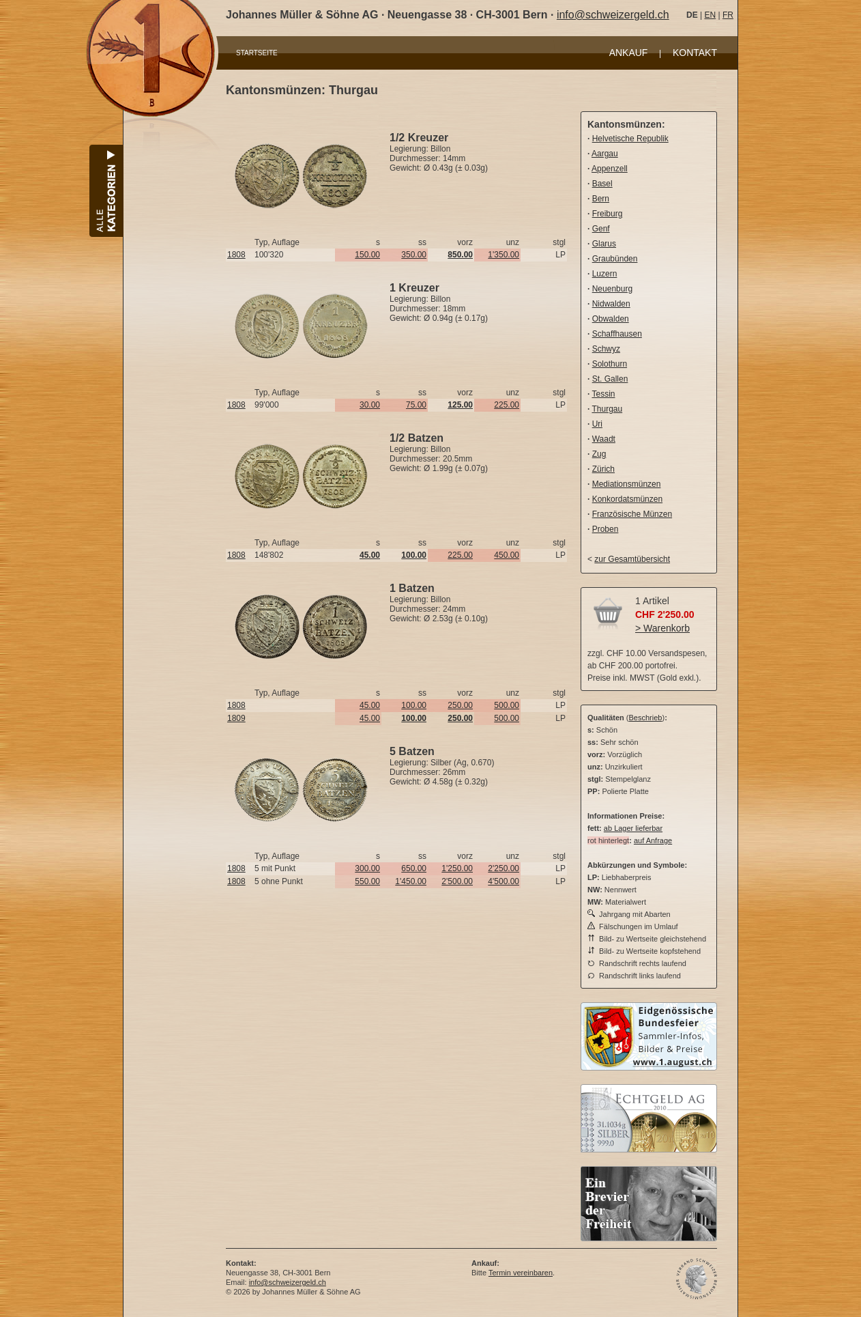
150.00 (367, 254)
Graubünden (615, 259)
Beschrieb (645, 717)
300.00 (367, 868)
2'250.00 (503, 868)
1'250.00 (457, 868)
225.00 (506, 405)
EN (710, 15)
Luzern (604, 274)
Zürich (603, 469)
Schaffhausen (617, 334)
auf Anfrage (653, 840)
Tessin (603, 394)
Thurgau (607, 409)
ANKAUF (628, 52)
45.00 (370, 705)
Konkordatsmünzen (627, 499)
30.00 (370, 405)
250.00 (460, 705)
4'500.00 (503, 881)
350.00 (413, 254)
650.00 (413, 868)
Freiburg (607, 213)
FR (728, 15)
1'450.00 (410, 881)
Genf (601, 228)
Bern (600, 198)
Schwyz (606, 349)
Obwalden (610, 319)
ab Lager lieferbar (633, 828)
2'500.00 (457, 881)
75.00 (416, 405)
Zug (599, 454)
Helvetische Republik (630, 138)
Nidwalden (611, 304)
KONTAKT (695, 52)
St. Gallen (610, 379)
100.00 (413, 705)
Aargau (605, 153)
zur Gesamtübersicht (632, 559)
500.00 (506, 705)
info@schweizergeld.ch (613, 14)
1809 (236, 718)
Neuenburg (612, 289)
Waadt (603, 439)
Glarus (604, 244)
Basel (602, 183)
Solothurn (609, 364)
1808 (236, 254)
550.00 (367, 881)
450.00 (506, 555)
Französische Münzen (632, 514)
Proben (605, 529)
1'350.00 (503, 254)
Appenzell (610, 168)
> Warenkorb (662, 628)
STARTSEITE (257, 53)
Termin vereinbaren (520, 1273)
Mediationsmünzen (626, 484)
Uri (597, 424)
